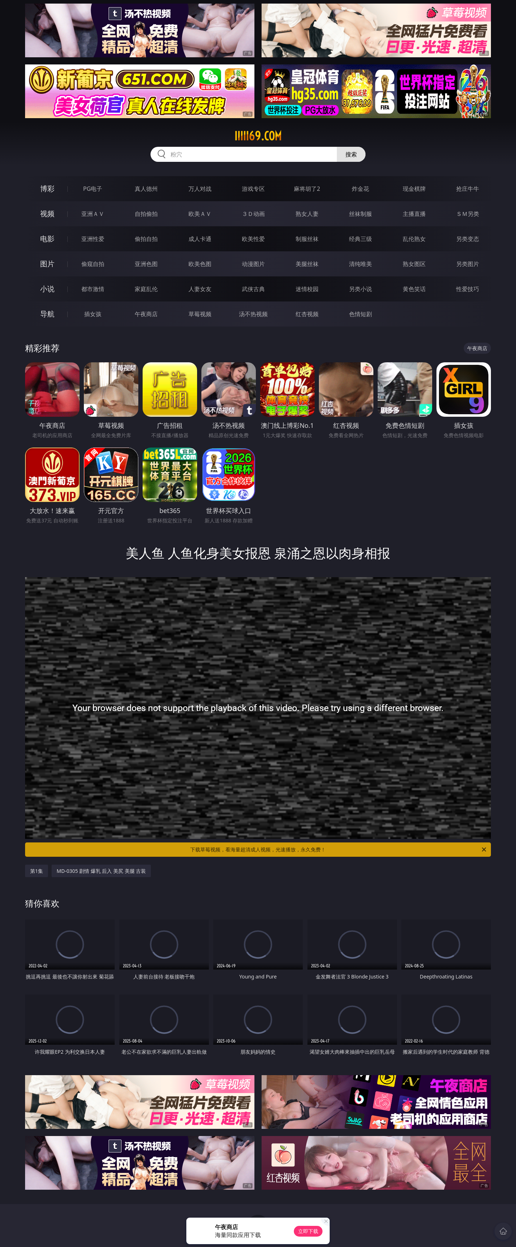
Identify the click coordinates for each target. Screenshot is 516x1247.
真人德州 (146, 189)
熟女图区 (414, 264)
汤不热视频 (253, 314)
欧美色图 (199, 264)
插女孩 (92, 314)
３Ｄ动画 (253, 214)
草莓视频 (199, 314)
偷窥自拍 (92, 264)
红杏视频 (307, 314)
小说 (47, 289)
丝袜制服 (360, 214)
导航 (47, 314)
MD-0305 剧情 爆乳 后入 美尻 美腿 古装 (101, 870)
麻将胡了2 (307, 189)
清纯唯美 (360, 264)
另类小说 (360, 289)
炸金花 (360, 189)
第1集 (36, 870)
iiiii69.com (258, 136)
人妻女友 (199, 289)
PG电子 (92, 189)
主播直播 (414, 214)
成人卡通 (199, 239)
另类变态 (467, 239)
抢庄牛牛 (467, 189)
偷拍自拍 (146, 239)
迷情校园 (307, 289)
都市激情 (92, 289)
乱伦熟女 (414, 239)
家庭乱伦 (146, 289)
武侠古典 (253, 289)
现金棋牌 (414, 189)
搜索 (351, 154)
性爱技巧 (467, 289)
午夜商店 (146, 314)
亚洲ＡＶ (92, 214)
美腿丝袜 (307, 264)
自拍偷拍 (146, 214)
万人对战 (199, 189)
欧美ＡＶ (199, 214)
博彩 (47, 188)
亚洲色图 (146, 264)
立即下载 (308, 1231)
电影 (47, 238)
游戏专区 (253, 189)
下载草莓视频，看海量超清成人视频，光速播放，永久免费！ (338, 849)
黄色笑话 (414, 289)
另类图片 (467, 264)
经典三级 (360, 239)
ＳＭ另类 (467, 214)
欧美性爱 (253, 239)
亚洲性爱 (92, 239)
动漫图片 (253, 264)
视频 (47, 213)
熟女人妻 (307, 214)
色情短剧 (360, 314)
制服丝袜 (307, 239)
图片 (47, 264)
